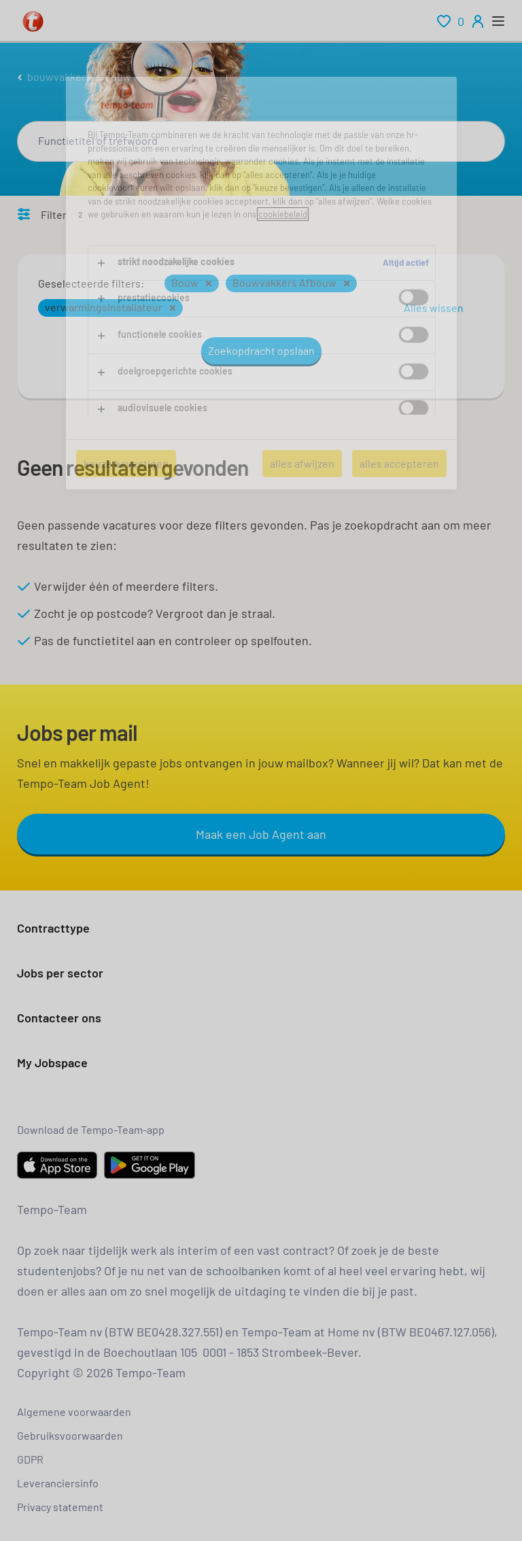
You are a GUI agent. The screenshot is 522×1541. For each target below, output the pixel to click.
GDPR (30, 1459)
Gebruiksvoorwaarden (70, 1435)
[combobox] (261, 141)
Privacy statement (60, 1506)
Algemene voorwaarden (74, 1411)
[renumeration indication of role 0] (450, 21)
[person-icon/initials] (478, 21)
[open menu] (498, 21)
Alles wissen (434, 307)
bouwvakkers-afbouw (79, 76)
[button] (208, 283)
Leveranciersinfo (58, 1482)
